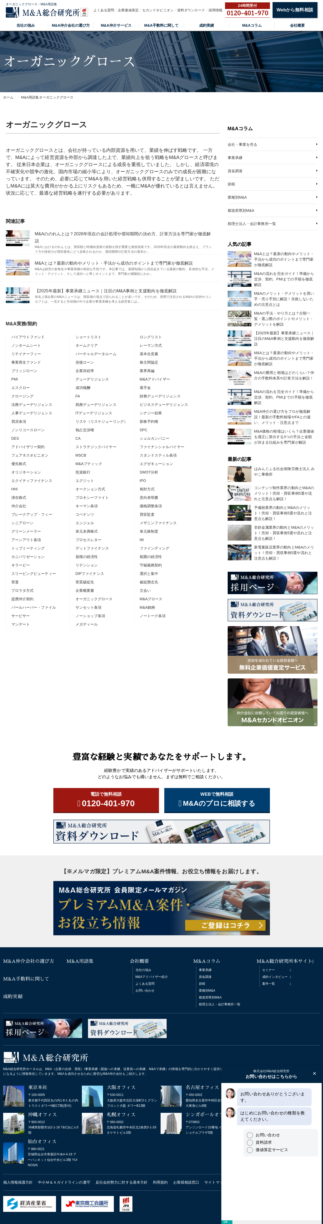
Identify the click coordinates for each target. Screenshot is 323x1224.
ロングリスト (151, 337)
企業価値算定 (128, 10)
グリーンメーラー (26, 531)
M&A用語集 (80, 961)
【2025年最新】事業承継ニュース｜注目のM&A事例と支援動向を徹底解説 (106, 291)
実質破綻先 (85, 582)
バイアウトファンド (28, 337)
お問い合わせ (145, 990)
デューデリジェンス (92, 379)
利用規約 (160, 1182)
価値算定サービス (267, 1149)
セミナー (268, 970)
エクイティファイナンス (31, 481)
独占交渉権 (85, 430)
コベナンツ (85, 514)
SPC (143, 430)
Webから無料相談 (295, 9)
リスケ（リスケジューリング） (102, 421)
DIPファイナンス (90, 573)
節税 (231, 184)
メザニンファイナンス (158, 523)
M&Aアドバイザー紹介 (151, 977)
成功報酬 (83, 388)
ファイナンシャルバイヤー (162, 447)
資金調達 (235, 171)
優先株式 (18, 464)
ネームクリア (87, 345)
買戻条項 (18, 421)
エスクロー (20, 388)
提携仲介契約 (22, 599)
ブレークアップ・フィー (31, 514)
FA (78, 396)
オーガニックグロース (94, 599)
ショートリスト (89, 337)
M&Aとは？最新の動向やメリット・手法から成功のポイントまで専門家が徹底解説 (114, 263)
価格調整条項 (151, 506)
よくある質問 (103, 10)
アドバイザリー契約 (28, 447)
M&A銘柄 (147, 607)
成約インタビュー (275, 977)
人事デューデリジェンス (31, 413)
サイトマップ (215, 1182)
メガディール (87, 624)
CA (78, 438)
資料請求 (259, 1142)
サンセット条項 (89, 607)
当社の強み (25, 25)
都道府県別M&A (241, 210)
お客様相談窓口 (186, 1182)
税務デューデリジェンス (96, 404)
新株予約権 (149, 421)
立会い (145, 590)
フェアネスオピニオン (30, 455)
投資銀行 (83, 472)
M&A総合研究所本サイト (284, 961)
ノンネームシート (26, 345)
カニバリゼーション (28, 557)
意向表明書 (149, 497)
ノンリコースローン (28, 430)
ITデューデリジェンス (94, 413)
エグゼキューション (156, 464)
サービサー (20, 616)
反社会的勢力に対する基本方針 (122, 1182)
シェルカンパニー (155, 438)
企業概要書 (85, 590)
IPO (143, 481)
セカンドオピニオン (158, 10)
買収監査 (147, 514)
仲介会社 (18, 506)
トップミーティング (28, 548)
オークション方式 (90, 489)
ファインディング (155, 548)
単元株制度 (149, 531)
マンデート (20, 624)
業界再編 (147, 371)
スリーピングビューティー (33, 573)
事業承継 (235, 158)
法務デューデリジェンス (31, 404)
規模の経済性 (87, 557)
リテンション (87, 565)
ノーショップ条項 (90, 616)
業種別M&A (237, 197)
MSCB (81, 455)
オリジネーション (26, 472)
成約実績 (206, 25)
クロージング (22, 396)
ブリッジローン (24, 371)
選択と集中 (149, 573)
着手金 (145, 388)
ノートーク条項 (153, 616)
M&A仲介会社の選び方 (71, 25)
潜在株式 (18, 497)
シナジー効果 (151, 413)
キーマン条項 (87, 506)
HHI (14, 489)
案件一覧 (268, 984)
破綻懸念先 (149, 582)
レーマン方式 (151, 345)
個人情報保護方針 (18, 1182)
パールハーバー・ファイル (33, 607)
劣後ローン (85, 362)
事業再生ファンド (26, 362)
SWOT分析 (149, 472)
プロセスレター (89, 540)
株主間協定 (149, 362)
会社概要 (297, 25)
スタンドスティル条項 (158, 455)
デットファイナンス (92, 548)
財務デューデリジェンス (160, 396)
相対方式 (147, 489)
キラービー (20, 565)
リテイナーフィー (26, 354)
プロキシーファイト (92, 497)
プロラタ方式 (22, 590)
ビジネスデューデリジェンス (164, 404)
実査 (15, 582)
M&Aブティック (89, 464)
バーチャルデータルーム (96, 354)
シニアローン (22, 523)
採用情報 (215, 10)
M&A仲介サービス (116, 25)
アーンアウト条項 (26, 540)
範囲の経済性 (151, 557)
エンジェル (85, 523)
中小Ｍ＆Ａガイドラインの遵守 (64, 1182)
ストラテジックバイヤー (96, 447)
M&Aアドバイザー (155, 379)
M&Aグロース (151, 599)
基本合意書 (149, 354)
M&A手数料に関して (161, 25)
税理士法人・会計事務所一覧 (252, 224)
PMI (14, 379)
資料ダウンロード (191, 10)
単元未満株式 (87, 531)
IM (142, 540)
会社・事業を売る (243, 144)
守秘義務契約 (151, 565)
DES (15, 438)
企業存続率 (85, 371)
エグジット (85, 481)
